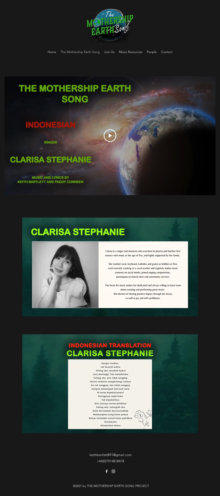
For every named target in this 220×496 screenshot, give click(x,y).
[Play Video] (110, 135)
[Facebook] (106, 471)
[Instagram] (113, 471)
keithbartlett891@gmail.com (111, 455)
